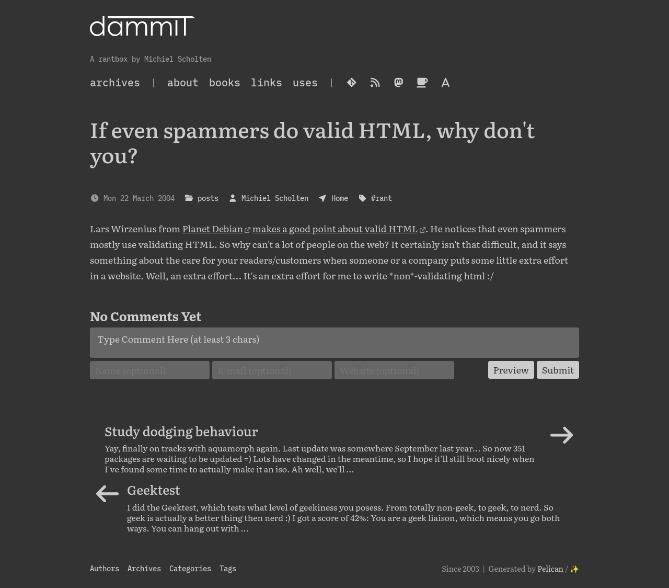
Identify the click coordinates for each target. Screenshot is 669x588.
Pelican (550, 568)
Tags (228, 568)
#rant (381, 198)
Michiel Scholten (274, 198)
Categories (190, 568)
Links (266, 82)
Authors (104, 568)
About (183, 82)
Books (224, 82)
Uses (305, 82)
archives (115, 82)
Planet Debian (212, 228)
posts (208, 198)
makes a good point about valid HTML (335, 228)
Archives (144, 568)
